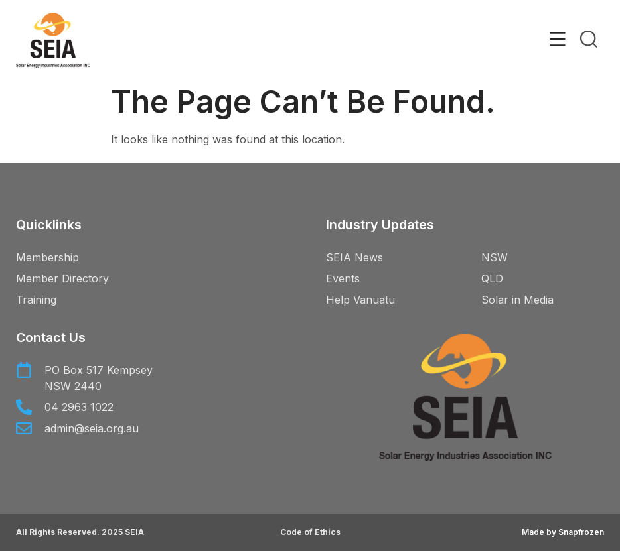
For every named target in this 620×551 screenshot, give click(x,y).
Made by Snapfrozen (563, 532)
